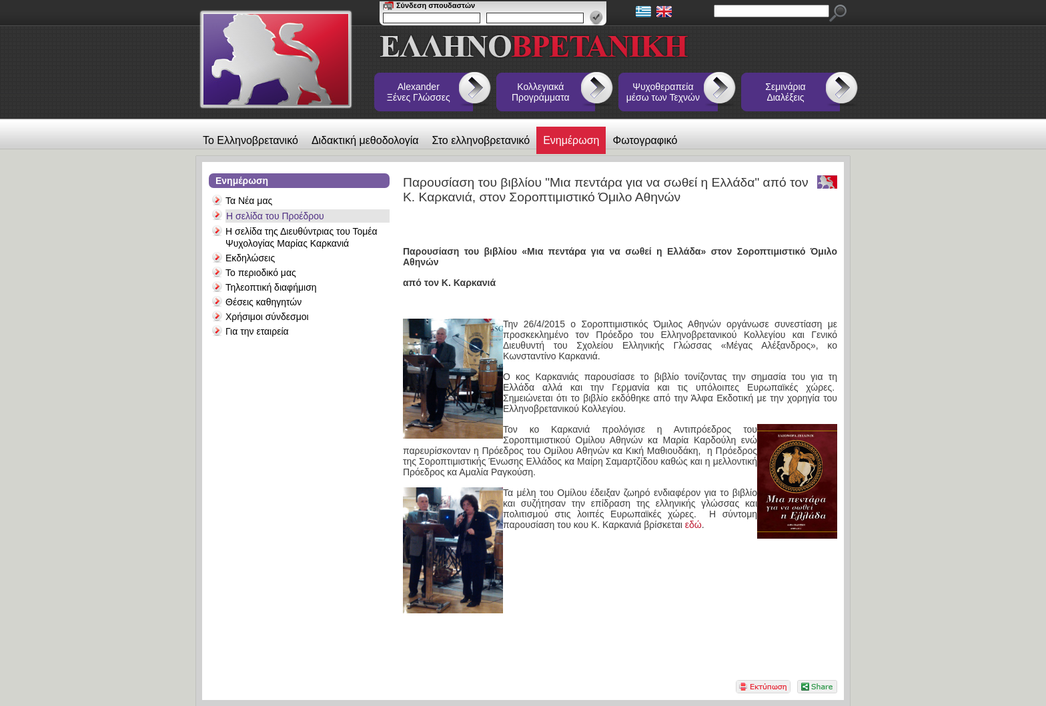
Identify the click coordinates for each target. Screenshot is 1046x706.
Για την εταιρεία (257, 331)
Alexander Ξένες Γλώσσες (418, 92)
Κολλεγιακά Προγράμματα (541, 92)
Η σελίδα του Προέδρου (275, 216)
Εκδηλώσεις (250, 258)
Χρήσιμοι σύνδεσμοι (267, 316)
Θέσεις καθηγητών (263, 302)
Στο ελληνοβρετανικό (481, 140)
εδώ (693, 524)
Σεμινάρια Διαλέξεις (785, 92)
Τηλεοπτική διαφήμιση (271, 287)
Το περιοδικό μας (260, 272)
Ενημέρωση (571, 140)
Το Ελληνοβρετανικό (250, 140)
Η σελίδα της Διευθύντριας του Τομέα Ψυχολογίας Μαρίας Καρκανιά (301, 237)
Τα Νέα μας (248, 200)
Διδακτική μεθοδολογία (365, 140)
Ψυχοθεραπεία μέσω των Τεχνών (663, 92)
